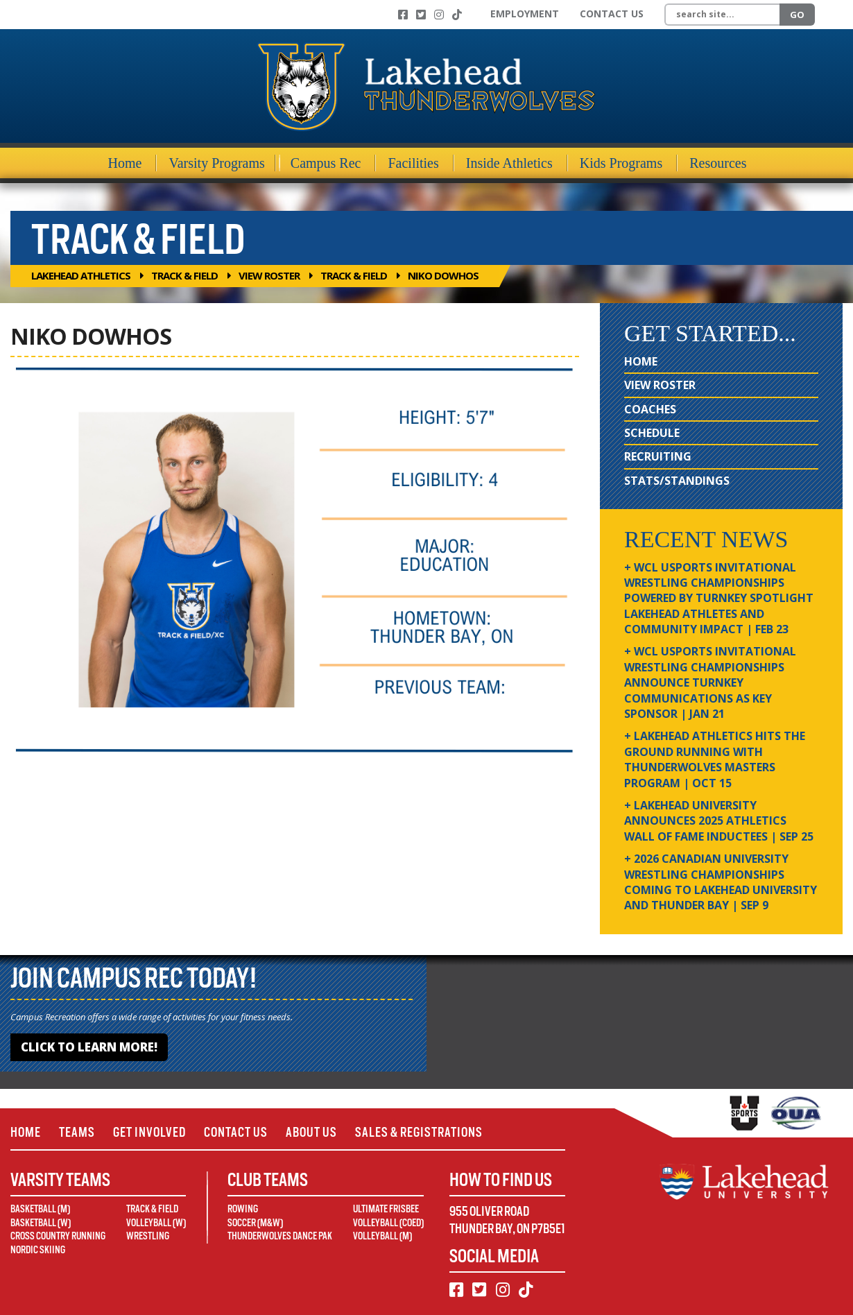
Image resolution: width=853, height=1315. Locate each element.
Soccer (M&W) (255, 1222)
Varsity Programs (216, 163)
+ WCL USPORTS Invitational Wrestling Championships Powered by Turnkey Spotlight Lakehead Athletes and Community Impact (718, 598)
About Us (311, 1132)
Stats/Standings (677, 480)
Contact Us (612, 13)
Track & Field (184, 275)
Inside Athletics (509, 163)
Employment (524, 13)
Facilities (413, 163)
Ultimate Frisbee (386, 1208)
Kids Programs (621, 163)
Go (797, 14)
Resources (717, 163)
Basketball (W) (40, 1222)
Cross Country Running (57, 1235)
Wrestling (147, 1235)
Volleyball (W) (156, 1222)
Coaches (650, 409)
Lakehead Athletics (80, 275)
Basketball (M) (40, 1208)
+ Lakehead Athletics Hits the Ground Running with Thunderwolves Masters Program (714, 759)
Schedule (652, 432)
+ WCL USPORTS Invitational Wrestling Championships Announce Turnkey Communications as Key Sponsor (710, 682)
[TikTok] (457, 14)
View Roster (269, 275)
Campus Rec (326, 163)
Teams (77, 1132)
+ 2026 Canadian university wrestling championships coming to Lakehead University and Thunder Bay (720, 882)
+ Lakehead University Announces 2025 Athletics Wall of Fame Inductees (718, 821)
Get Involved (149, 1132)
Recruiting (657, 456)
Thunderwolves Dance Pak (279, 1235)
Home (125, 163)
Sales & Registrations (419, 1132)
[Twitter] (421, 14)
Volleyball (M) (382, 1235)
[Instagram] (439, 14)
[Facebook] (403, 14)
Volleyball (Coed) (388, 1222)
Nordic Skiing (37, 1249)
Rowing (242, 1208)
